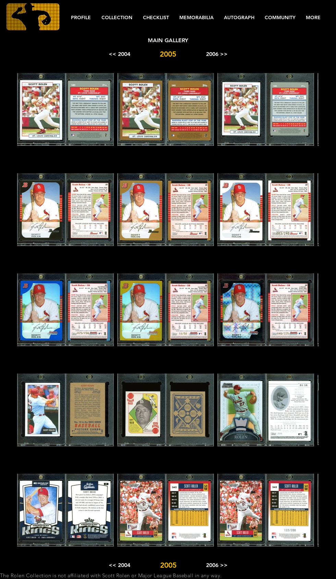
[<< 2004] (119, 54)
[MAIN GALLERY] (168, 40)
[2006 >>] (216, 54)
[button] (80, 17)
